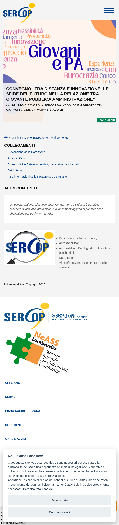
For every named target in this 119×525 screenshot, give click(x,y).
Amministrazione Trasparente (29, 137)
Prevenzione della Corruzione (26, 152)
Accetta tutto (59, 500)
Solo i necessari (59, 512)
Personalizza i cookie (38, 489)
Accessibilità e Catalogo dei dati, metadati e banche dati (43, 164)
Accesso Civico (17, 158)
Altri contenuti (59, 137)
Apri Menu (109, 10)
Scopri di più (106, 120)
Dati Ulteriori (15, 170)
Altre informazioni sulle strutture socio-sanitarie (37, 176)
